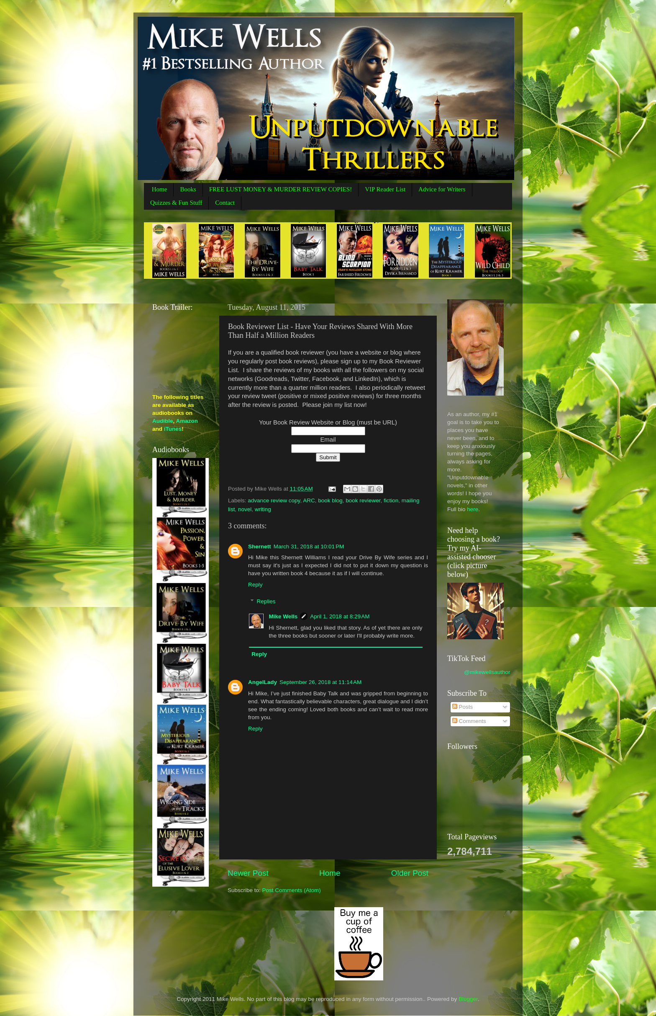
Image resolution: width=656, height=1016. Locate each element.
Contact (225, 202)
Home (159, 189)
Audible (162, 421)
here (472, 509)
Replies (266, 601)
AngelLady (262, 682)
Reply (255, 584)
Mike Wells (283, 616)
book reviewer (363, 500)
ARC (309, 500)
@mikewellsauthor (487, 672)
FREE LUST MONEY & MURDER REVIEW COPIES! (280, 189)
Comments (469, 721)
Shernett (259, 546)
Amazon (187, 421)
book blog (330, 500)
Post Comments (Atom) (291, 890)
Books (188, 189)
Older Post (409, 873)
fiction (391, 500)
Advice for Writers (441, 189)
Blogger (468, 999)
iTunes (173, 429)
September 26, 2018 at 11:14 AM (320, 682)
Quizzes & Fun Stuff (176, 202)
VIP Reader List (385, 189)
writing (263, 509)
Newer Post (248, 873)
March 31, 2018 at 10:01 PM (309, 546)
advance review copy (274, 500)
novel (244, 509)
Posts (462, 707)
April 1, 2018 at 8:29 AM (339, 616)
